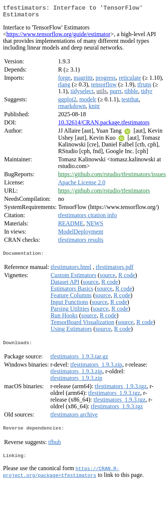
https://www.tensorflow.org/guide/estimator (58, 37)
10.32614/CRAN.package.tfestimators (103, 125)
